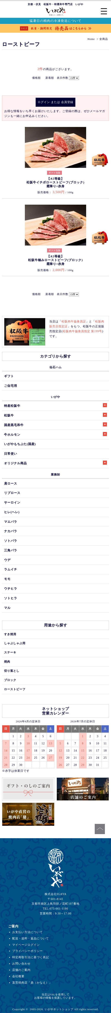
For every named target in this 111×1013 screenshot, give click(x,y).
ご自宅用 (10, 385)
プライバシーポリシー (27, 950)
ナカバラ (10, 531)
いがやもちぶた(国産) (20, 444)
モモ (7, 579)
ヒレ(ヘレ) (12, 512)
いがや (55, 396)
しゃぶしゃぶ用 (14, 643)
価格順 (36, 77)
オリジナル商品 (55, 463)
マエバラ (10, 521)
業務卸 (55, 474)
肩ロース (10, 483)
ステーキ (10, 652)
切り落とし (11, 670)
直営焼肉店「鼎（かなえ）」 (32, 982)
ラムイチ (10, 569)
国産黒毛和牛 (55, 424)
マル (7, 607)
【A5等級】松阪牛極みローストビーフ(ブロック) (55, 260)
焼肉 (7, 661)
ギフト (9, 376)
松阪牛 (55, 415)
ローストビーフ (14, 689)
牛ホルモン (55, 434)
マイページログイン (26, 944)
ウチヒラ (10, 588)
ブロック (10, 680)
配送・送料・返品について (30, 938)
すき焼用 (10, 634)
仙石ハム (55, 367)
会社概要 (18, 976)
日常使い (10, 453)
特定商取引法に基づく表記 (30, 957)
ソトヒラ (10, 598)
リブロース (12, 493)
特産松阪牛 (55, 405)
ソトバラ (10, 540)
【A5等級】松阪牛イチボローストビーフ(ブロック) (55, 182)
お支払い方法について (27, 932)
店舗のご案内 (21, 969)
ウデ (7, 560)
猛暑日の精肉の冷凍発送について (55, 20)
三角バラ (10, 550)
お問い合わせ (21, 963)
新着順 (49, 77)
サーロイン (12, 502)
